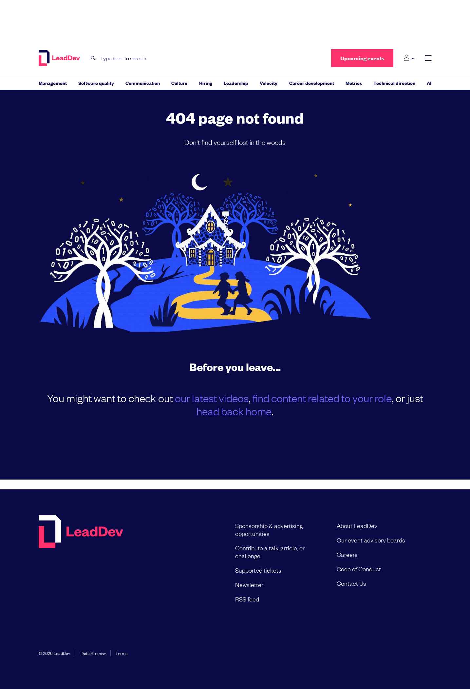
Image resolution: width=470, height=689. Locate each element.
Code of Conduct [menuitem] (359, 569)
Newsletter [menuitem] (249, 584)
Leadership (236, 82)
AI (429, 82)
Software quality (96, 82)
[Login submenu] (409, 58)
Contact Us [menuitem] (351, 583)
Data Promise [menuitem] (93, 653)
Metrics (354, 82)
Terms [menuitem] (121, 653)
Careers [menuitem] (347, 554)
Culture (179, 82)
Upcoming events (362, 58)
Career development (311, 82)
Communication (142, 82)
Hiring (205, 82)
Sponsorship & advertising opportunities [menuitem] (269, 529)
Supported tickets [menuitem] (258, 570)
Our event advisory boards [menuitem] (371, 540)
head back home (234, 411)
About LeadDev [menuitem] (357, 525)
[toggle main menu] (428, 58)
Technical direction (394, 82)
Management (53, 82)
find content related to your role (322, 397)
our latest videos (212, 397)
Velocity (268, 82)
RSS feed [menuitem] (247, 599)
